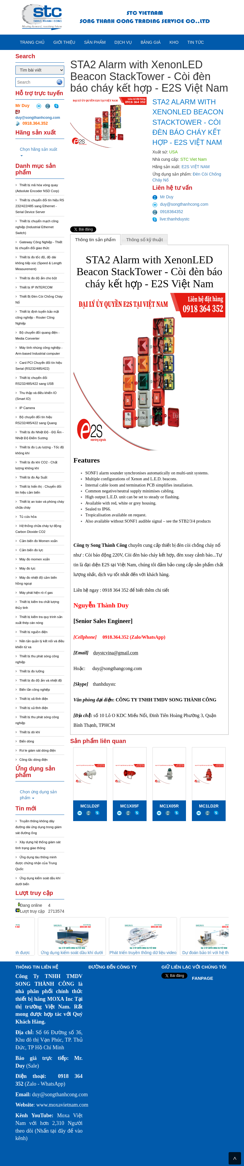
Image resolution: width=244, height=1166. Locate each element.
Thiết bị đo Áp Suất (33, 477)
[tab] (95, 239)
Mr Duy (163, 196)
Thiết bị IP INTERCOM (36, 287)
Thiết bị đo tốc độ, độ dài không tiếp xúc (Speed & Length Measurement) (38, 263)
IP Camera (27, 408)
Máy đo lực (28, 568)
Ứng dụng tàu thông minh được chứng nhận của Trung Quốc (36, 863)
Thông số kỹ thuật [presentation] (144, 239)
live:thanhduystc (171, 219)
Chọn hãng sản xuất (38, 151)
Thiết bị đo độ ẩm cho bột (38, 278)
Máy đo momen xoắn (35, 559)
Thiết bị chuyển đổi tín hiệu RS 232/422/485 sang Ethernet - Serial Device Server (39, 206)
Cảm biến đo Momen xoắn (39, 541)
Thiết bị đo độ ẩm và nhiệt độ (41, 680)
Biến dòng (27, 741)
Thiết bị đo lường (32, 671)
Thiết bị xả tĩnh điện (34, 708)
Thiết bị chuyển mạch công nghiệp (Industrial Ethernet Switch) (36, 227)
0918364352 (167, 211)
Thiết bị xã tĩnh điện (34, 698)
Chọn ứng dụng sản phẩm (38, 794)
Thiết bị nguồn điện (34, 632)
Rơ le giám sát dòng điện (38, 750)
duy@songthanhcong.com (37, 118)
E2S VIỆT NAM (196, 166)
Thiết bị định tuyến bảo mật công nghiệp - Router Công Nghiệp (37, 317)
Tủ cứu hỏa (28, 516)
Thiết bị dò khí (30, 732)
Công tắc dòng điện (34, 759)
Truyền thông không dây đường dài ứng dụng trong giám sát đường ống (38, 827)
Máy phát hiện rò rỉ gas (36, 592)
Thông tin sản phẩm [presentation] (95, 239)
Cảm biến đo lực (31, 550)
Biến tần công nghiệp (35, 689)
